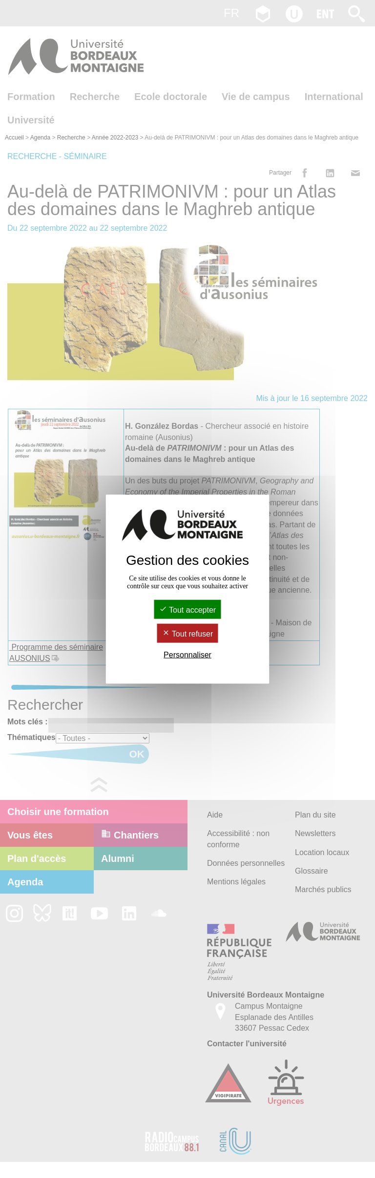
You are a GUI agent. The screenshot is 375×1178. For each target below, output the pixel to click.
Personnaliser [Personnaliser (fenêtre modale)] (187, 655)
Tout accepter (187, 609)
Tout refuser (187, 634)
